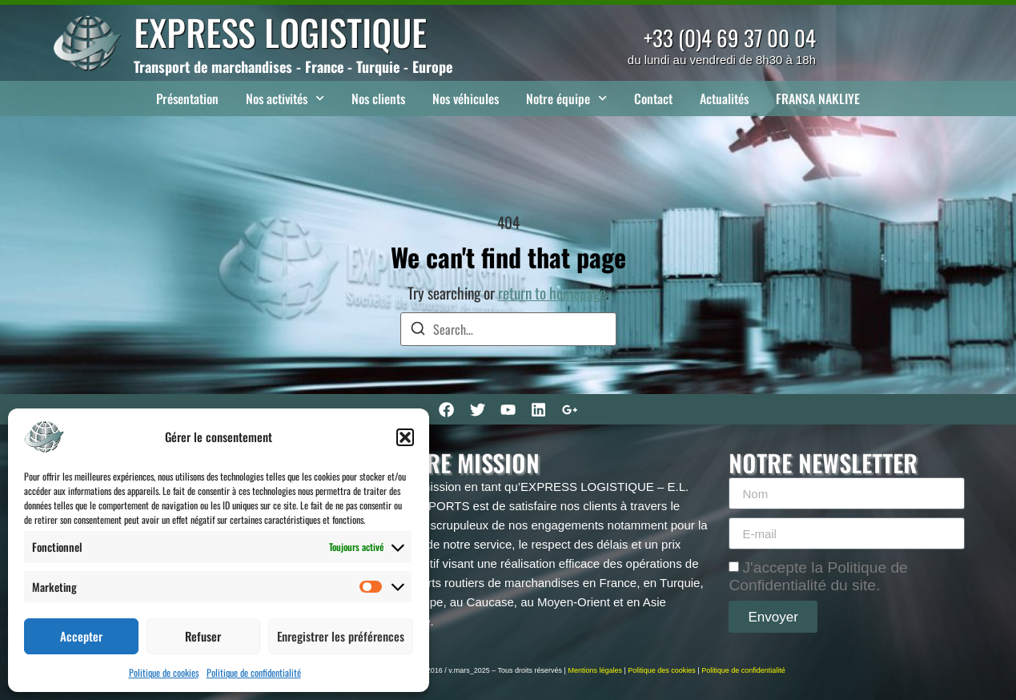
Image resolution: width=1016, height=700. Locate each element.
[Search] (418, 330)
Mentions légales (595, 670)
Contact (653, 98)
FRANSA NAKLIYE (818, 98)
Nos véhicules (465, 98)
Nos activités (285, 98)
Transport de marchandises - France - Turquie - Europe (293, 66)
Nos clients (378, 98)
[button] (405, 437)
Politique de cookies (164, 672)
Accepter (81, 636)
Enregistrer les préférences (340, 636)
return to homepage (552, 292)
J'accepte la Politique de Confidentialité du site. (818, 576)
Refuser (203, 636)
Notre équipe (566, 98)
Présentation (187, 98)
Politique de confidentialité (254, 672)
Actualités (724, 98)
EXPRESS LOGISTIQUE (280, 31)
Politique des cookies (662, 670)
